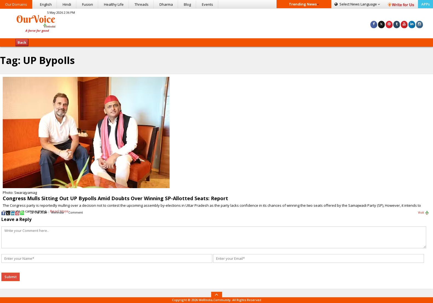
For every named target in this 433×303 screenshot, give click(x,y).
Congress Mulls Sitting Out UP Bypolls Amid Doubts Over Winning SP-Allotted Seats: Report (115, 198)
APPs (425, 4)
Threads (142, 4)
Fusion (87, 4)
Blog (187, 4)
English (46, 4)
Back (22, 42)
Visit (423, 213)
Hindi (67, 4)
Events (207, 4)
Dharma (166, 4)
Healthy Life (114, 4)
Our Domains (16, 4)
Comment (75, 212)
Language (357, 4)
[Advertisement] (216, 22)
